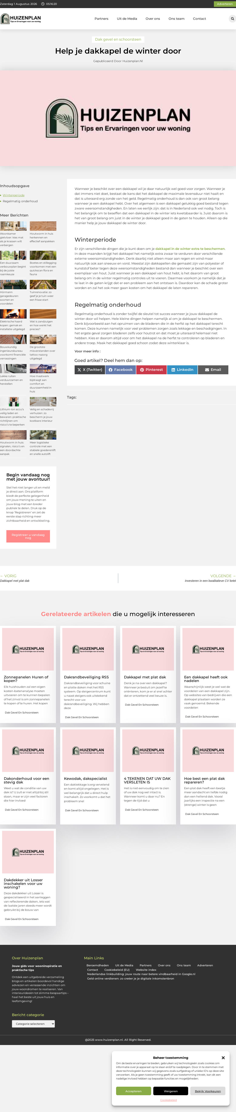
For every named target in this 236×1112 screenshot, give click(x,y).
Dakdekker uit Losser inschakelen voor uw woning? (23, 883)
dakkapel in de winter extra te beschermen (190, 249)
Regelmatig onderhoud (20, 201)
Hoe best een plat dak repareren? (204, 780)
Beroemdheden (98, 965)
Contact (199, 19)
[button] (223, 1058)
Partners (101, 19)
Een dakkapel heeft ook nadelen (205, 679)
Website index (146, 969)
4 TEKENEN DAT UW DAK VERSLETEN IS (147, 780)
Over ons (153, 19)
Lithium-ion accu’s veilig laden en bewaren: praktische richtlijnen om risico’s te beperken (13, 417)
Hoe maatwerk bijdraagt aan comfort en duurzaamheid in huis (40, 383)
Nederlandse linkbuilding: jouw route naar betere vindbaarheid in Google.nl (141, 974)
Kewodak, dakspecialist (85, 778)
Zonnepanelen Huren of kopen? (26, 679)
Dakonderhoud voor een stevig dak (26, 780)
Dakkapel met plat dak (145, 677)
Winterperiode (13, 195)
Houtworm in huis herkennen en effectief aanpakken (42, 237)
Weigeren (171, 1091)
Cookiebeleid (168, 1100)
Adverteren (205, 965)
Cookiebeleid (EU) (116, 969)
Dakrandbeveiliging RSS (86, 677)
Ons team (177, 19)
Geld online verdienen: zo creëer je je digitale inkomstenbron (130, 978)
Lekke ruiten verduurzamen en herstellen (11, 379)
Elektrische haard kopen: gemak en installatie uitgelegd (12, 325)
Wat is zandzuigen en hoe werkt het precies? (41, 325)
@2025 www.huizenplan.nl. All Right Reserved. (118, 1039)
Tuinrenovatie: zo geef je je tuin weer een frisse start (42, 295)
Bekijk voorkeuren (208, 1091)
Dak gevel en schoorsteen (118, 39)
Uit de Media (127, 19)
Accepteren (133, 1091)
